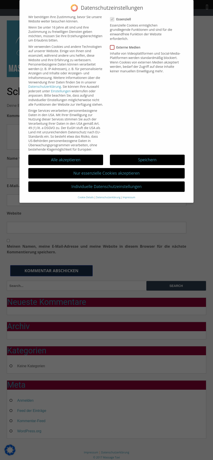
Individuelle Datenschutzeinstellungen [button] (106, 181)
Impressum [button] (129, 192)
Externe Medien (126, 42)
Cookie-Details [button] (86, 192)
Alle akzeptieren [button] (65, 154)
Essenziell (122, 14)
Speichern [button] (147, 154)
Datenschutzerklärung (44, 81)
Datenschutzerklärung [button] (108, 192)
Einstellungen (61, 86)
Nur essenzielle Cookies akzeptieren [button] (106, 168)
